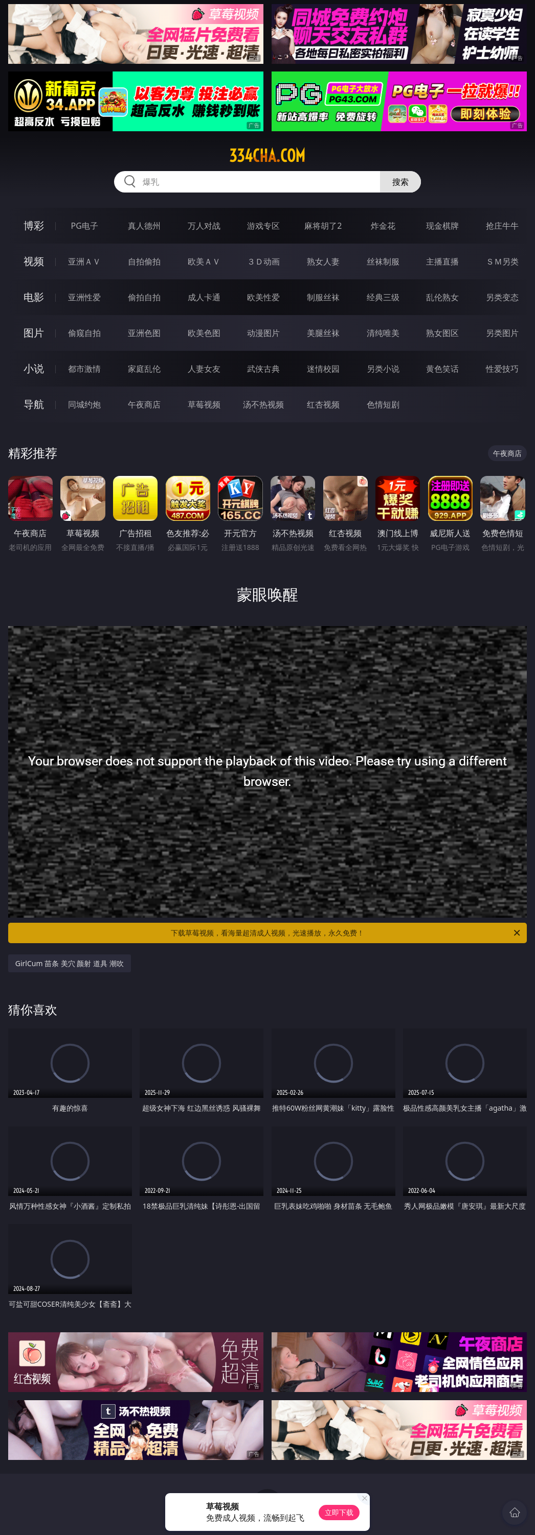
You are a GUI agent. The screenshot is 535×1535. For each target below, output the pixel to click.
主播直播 (442, 261)
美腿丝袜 (323, 333)
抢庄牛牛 (502, 225)
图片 (34, 333)
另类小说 (383, 368)
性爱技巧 (502, 368)
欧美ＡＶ (204, 261)
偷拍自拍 (144, 297)
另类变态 (502, 297)
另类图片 (502, 333)
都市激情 (84, 368)
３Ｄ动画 (263, 261)
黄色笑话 (442, 368)
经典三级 (383, 297)
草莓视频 (204, 404)
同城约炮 (84, 404)
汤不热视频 (263, 404)
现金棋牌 (442, 225)
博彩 (34, 225)
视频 (34, 261)
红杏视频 (323, 404)
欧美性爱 (263, 297)
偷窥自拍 (84, 333)
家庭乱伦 (144, 368)
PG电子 (84, 225)
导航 (34, 404)
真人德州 (144, 225)
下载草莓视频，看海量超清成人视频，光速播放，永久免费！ (346, 933)
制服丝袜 (323, 297)
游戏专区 (263, 225)
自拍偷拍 (144, 261)
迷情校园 (323, 368)
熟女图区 (442, 333)
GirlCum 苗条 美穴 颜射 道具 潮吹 (69, 963)
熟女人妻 (323, 261)
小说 (34, 368)
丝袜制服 (383, 261)
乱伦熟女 (442, 297)
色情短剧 (383, 404)
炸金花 (383, 225)
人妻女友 (204, 368)
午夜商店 (144, 404)
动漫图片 (263, 333)
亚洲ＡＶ (84, 261)
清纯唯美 (383, 333)
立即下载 (339, 1512)
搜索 (400, 181)
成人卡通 (204, 297)
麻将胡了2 (323, 225)
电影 (34, 297)
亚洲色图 (144, 333)
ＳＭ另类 (502, 261)
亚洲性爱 (84, 297)
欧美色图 (204, 333)
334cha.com (267, 156)
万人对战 (204, 225)
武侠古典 (263, 368)
